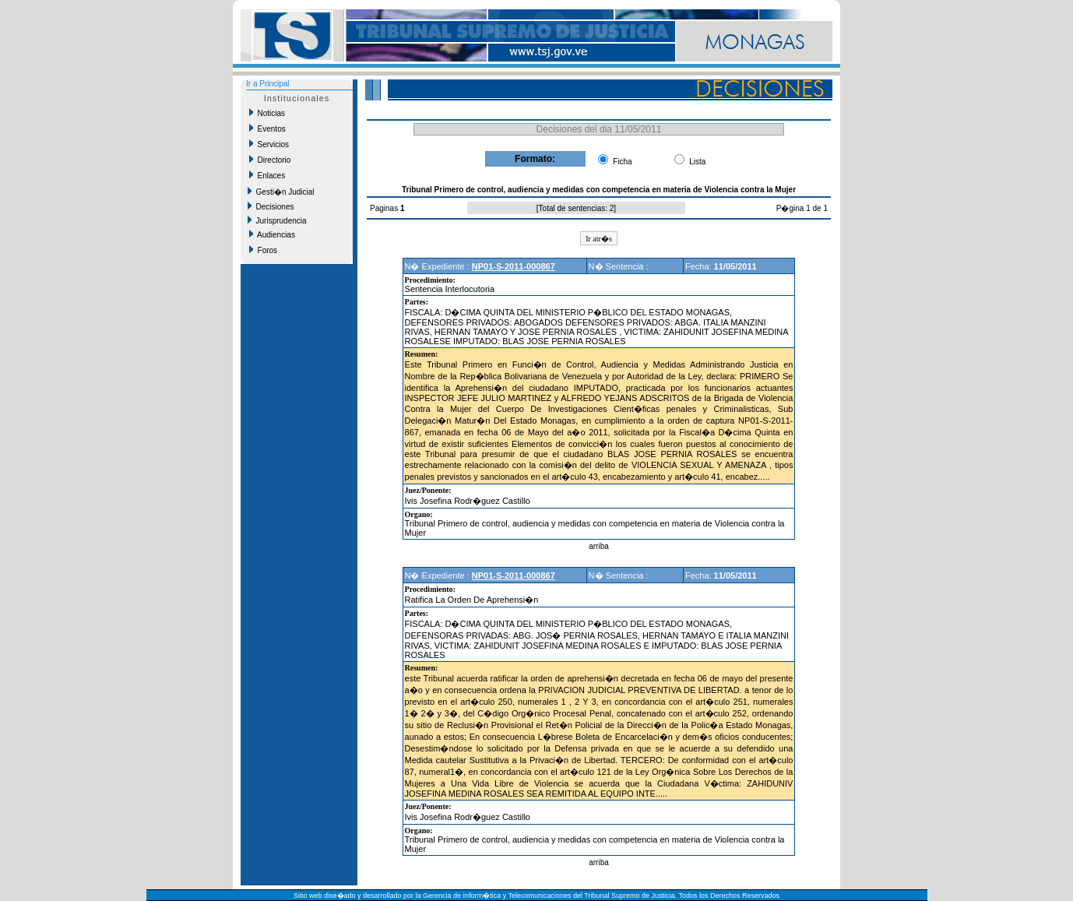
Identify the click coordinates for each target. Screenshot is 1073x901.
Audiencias (272, 234)
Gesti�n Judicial (281, 191)
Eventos (267, 128)
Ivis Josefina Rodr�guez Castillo (467, 500)
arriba (599, 546)
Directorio (269, 159)
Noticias (267, 113)
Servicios (269, 144)
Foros (263, 250)
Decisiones (271, 206)
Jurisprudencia (277, 220)
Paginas (385, 208)
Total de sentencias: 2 (576, 208)
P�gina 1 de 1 (802, 208)
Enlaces (267, 175)
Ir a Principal (268, 83)
